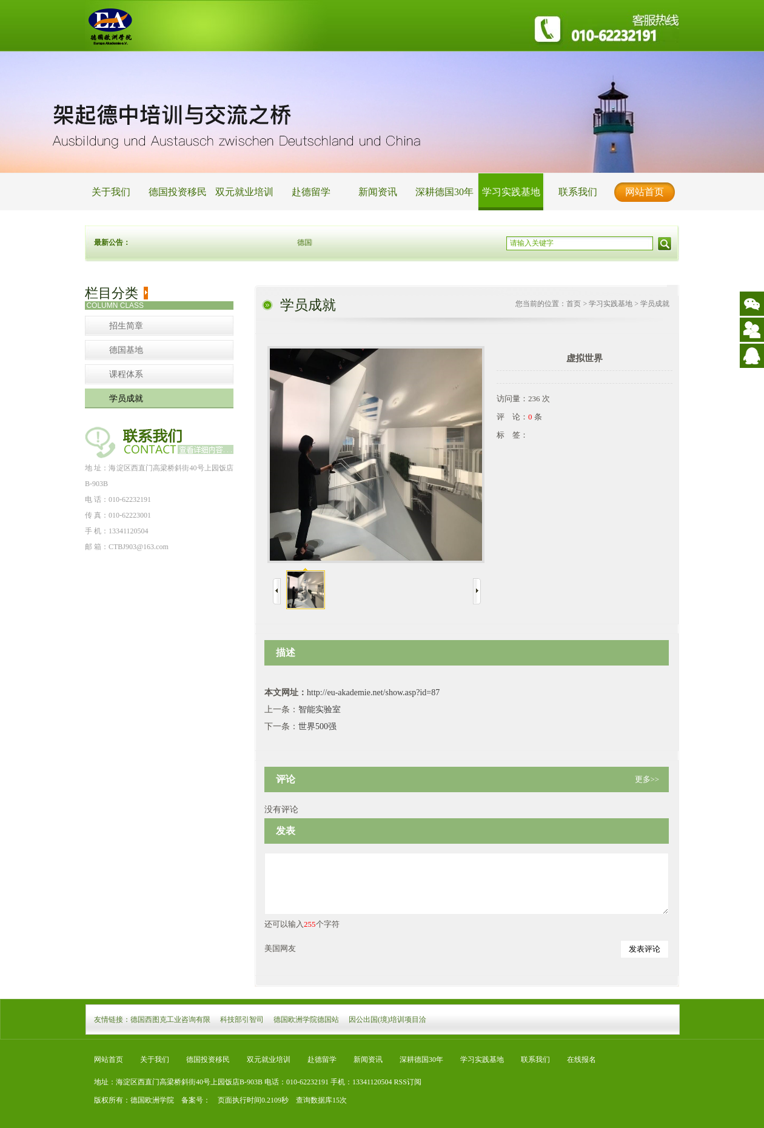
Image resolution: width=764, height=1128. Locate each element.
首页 (573, 303)
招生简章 (126, 325)
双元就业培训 (244, 192)
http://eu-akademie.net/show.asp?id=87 (373, 692)
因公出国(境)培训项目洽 (387, 1019)
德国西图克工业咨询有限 (170, 1019)
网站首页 (644, 192)
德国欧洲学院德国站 (306, 1019)
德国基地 (126, 350)
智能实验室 (319, 709)
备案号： (192, 1100)
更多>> (647, 779)
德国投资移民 (178, 192)
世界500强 (317, 726)
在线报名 (581, 1059)
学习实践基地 (511, 192)
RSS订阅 (407, 1082)
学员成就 (126, 398)
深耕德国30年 (444, 192)
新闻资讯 (377, 192)
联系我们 (577, 192)
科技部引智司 (242, 1019)
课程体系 (126, 374)
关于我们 (111, 192)
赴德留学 (311, 192)
